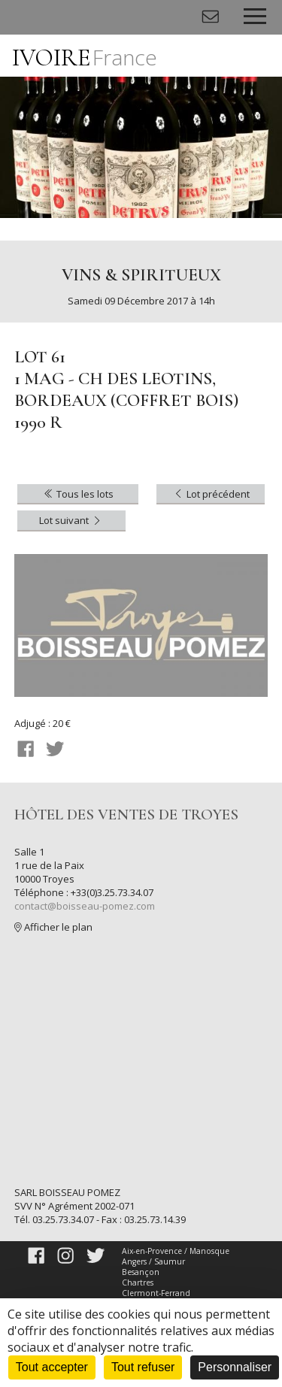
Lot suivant (71, 520)
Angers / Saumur (153, 1261)
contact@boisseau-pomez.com (84, 906)
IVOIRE (84, 57)
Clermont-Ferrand (156, 1293)
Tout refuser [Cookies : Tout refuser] (142, 1367)
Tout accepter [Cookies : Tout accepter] (52, 1367)
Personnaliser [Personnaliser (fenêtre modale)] (234, 1367)
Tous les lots (78, 494)
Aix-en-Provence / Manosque (175, 1251)
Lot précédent (211, 494)
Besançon (140, 1272)
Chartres (137, 1282)
